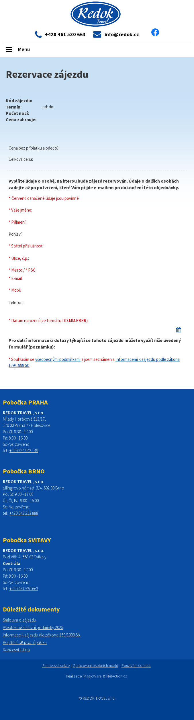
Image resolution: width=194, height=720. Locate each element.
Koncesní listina (16, 650)
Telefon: (16, 302)
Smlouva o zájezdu (19, 620)
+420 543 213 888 (23, 513)
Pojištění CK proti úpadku (25, 642)
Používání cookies (136, 665)
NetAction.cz (116, 676)
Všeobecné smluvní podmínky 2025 (33, 627)
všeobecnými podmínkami (58, 359)
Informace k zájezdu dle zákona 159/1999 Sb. (42, 635)
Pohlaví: (15, 234)
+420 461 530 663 (23, 588)
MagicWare (92, 676)
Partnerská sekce (56, 665)
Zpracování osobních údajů (95, 665)
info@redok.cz (122, 34)
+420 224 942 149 (23, 450)
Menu (24, 49)
